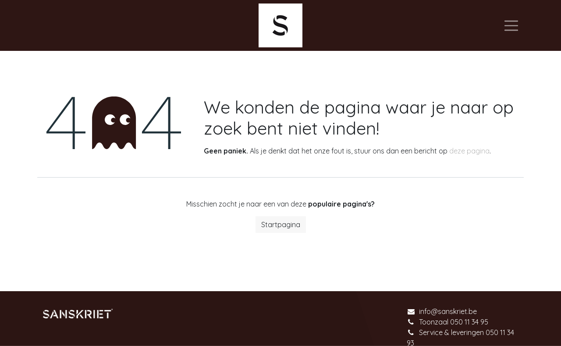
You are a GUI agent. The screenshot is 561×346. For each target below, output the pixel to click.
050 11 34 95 (469, 321)
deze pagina (469, 150)
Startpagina (280, 224)
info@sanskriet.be (448, 311)
